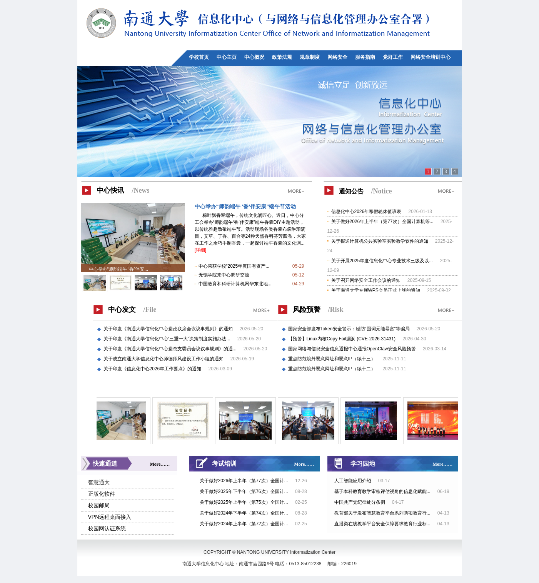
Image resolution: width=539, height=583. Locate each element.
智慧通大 (99, 482)
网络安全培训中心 (431, 57)
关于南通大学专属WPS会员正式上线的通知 (375, 290)
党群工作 (393, 57)
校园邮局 (99, 505)
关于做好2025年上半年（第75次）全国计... (244, 502)
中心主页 (227, 57)
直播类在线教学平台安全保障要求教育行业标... (382, 523)
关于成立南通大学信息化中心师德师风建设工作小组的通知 (164, 358)
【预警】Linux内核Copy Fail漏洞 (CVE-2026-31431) (342, 338)
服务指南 (365, 57)
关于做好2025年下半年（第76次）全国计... (244, 491)
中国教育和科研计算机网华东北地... (235, 284)
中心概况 (254, 57)
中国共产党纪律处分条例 (359, 502)
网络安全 (337, 57)
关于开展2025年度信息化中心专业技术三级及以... (382, 260)
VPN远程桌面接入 (110, 517)
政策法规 (282, 57)
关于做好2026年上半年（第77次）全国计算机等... (382, 221)
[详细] (201, 250)
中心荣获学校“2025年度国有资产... (234, 266)
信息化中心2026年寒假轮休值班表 (366, 211)
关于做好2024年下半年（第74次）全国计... (244, 513)
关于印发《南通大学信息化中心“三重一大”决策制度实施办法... (167, 338)
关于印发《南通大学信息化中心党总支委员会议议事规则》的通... (170, 348)
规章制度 (310, 57)
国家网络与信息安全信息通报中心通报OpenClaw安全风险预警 (352, 348)
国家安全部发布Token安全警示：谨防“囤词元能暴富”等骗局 (349, 328)
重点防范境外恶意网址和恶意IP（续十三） (332, 358)
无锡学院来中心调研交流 (224, 275)
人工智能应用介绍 (352, 480)
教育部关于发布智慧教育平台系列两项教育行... (382, 513)
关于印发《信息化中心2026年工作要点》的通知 (153, 368)
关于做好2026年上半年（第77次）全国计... (244, 480)
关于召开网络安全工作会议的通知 (365, 280)
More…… (160, 464)
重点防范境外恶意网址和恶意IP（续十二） (332, 368)
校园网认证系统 (107, 528)
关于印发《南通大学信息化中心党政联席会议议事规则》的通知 (168, 328)
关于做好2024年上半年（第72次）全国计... (244, 523)
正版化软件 (101, 494)
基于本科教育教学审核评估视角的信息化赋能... (382, 491)
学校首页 (199, 57)
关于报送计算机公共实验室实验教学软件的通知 (379, 241)
